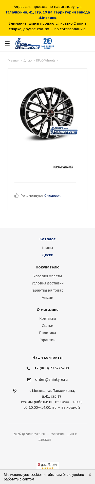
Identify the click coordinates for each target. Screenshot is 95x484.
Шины (47, 248)
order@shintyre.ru (51, 379)
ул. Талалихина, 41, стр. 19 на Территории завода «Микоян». (47, 12)
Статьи (47, 325)
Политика (47, 332)
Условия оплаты (47, 276)
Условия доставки (48, 283)
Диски (47, 255)
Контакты (47, 318)
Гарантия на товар (47, 290)
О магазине (48, 309)
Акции (47, 297)
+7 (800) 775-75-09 (51, 368)
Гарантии (47, 340)
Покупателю (48, 267)
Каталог (47, 238)
